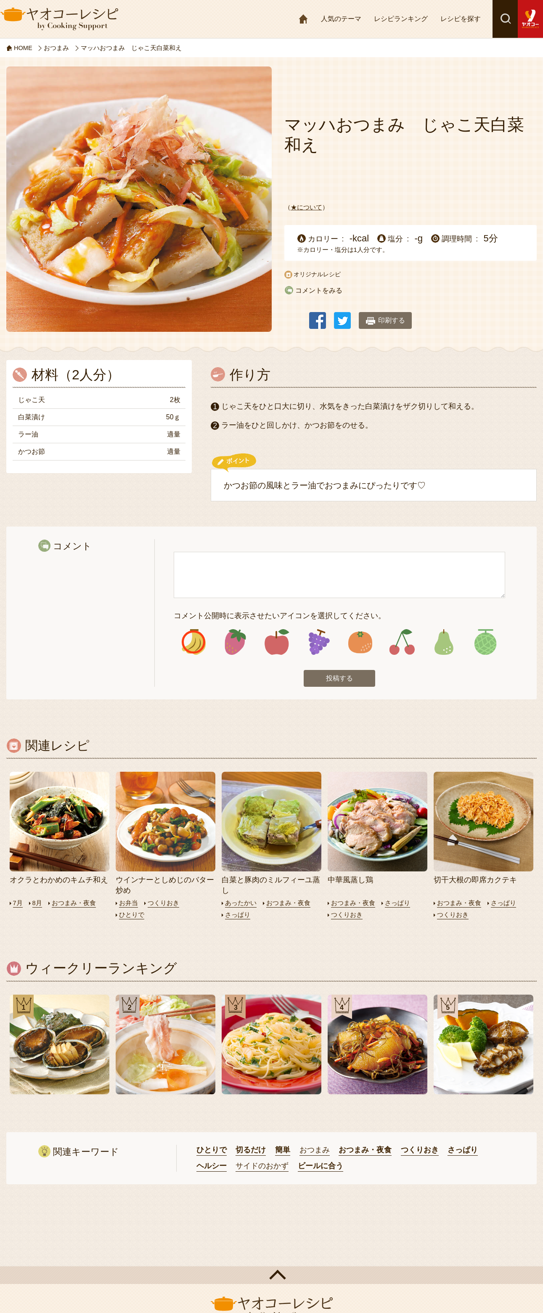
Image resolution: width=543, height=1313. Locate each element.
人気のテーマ (341, 18)
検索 (505, 19)
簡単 (282, 1150)
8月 (37, 904)
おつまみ (314, 1150)
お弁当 (128, 904)
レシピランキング (401, 18)
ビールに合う (320, 1166)
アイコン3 (277, 642)
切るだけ (251, 1150)
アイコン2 (235, 642)
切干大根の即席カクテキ (475, 880)
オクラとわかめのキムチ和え (59, 880)
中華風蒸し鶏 (350, 880)
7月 (18, 904)
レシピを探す (460, 18)
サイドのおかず (262, 1166)
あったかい (241, 904)
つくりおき (163, 904)
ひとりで (131, 915)
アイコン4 (319, 642)
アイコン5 (360, 642)
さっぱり (237, 915)
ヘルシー (211, 1166)
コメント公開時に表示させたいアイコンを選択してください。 (280, 615)
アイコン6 (402, 642)
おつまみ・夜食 (74, 904)
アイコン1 (194, 642)
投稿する (339, 679)
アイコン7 (444, 642)
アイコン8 (485, 642)
